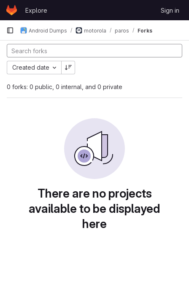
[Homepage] (12, 10)
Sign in (170, 10)
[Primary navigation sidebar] (10, 30)
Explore (36, 10)
